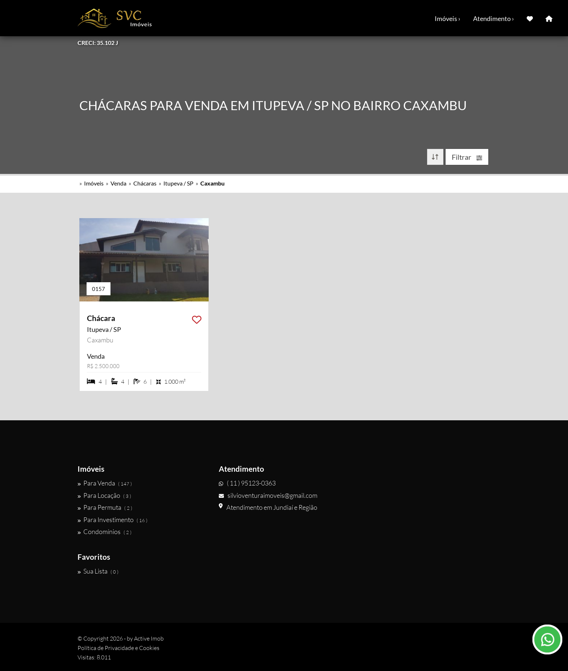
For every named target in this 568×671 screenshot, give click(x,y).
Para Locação (104, 495)
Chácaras (144, 183)
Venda (118, 183)
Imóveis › (447, 18)
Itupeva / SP (178, 183)
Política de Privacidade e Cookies (118, 647)
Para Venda (105, 483)
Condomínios (104, 531)
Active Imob (149, 638)
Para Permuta (105, 507)
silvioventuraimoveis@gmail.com (268, 495)
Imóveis (94, 183)
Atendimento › (493, 18)
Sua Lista (98, 571)
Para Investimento (112, 520)
